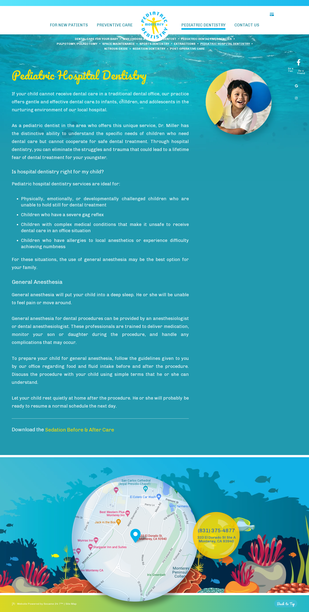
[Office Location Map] (135, 536)
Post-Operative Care (187, 48)
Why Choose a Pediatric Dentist (149, 39)
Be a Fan (290, 70)
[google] (295, 84)
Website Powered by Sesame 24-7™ (40, 603)
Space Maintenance (118, 44)
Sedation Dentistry (149, 48)
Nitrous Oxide (116, 48)
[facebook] (297, 59)
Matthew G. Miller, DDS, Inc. (61, 3)
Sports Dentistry (154, 44)
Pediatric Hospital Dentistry (225, 44)
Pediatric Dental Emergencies (206, 39)
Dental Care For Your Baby (96, 39)
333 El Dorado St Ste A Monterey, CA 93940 (216, 539)
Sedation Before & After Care (79, 430)
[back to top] (285, 603)
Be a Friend (301, 72)
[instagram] (295, 96)
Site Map (71, 603)
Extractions (184, 44)
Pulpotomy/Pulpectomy (77, 44)
